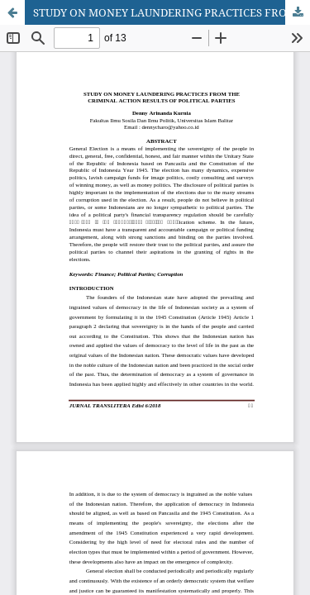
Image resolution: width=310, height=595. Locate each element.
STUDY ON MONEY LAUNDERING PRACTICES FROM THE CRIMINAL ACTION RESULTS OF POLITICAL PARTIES (171, 12)
